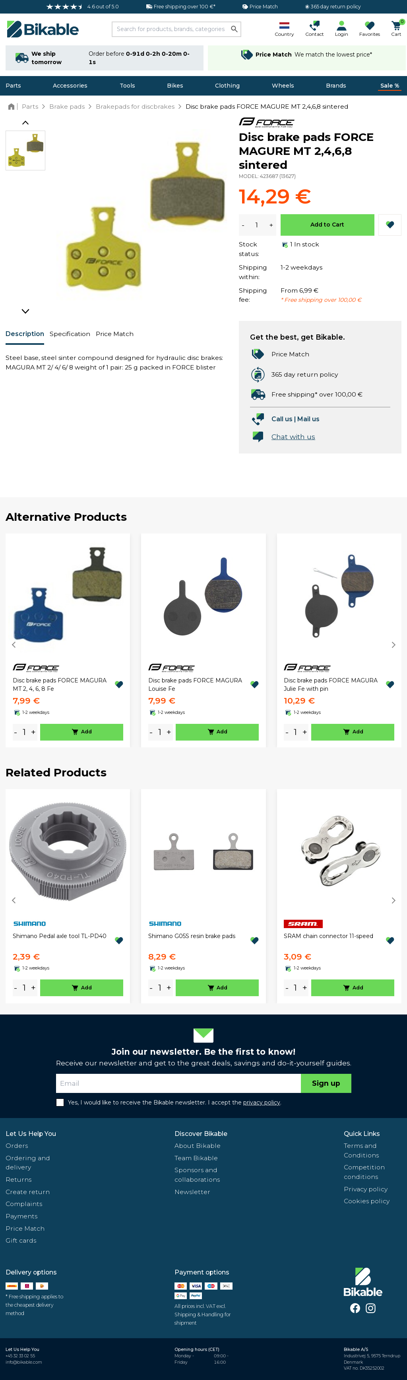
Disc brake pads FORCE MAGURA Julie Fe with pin (331, 684)
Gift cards (21, 1240)
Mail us (308, 419)
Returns (18, 1179)
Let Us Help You (31, 1134)
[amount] (24, 732)
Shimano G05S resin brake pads (191, 936)
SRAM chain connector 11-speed (328, 936)
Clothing (227, 85)
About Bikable (197, 1145)
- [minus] (15, 732)
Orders (17, 1145)
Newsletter (192, 1192)
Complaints (24, 1204)
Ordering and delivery (28, 1162)
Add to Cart (327, 224)
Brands (336, 85)
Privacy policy (366, 1189)
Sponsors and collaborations (197, 1174)
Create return (28, 1192)
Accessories (70, 85)
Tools (127, 85)
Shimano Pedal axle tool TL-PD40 (60, 936)
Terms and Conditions (361, 1150)
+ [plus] (33, 732)
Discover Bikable (200, 1134)
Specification (70, 334)
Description (25, 334)
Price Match (115, 334)
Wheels (283, 85)
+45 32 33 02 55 (20, 1355)
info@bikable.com (24, 1362)
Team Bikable (196, 1158)
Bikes (175, 85)
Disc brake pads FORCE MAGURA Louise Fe (195, 684)
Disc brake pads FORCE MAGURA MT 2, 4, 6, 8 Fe (60, 684)
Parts (13, 85)
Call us (282, 419)
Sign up (326, 1083)
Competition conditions (364, 1172)
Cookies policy (367, 1201)
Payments (21, 1216)
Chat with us (293, 436)
